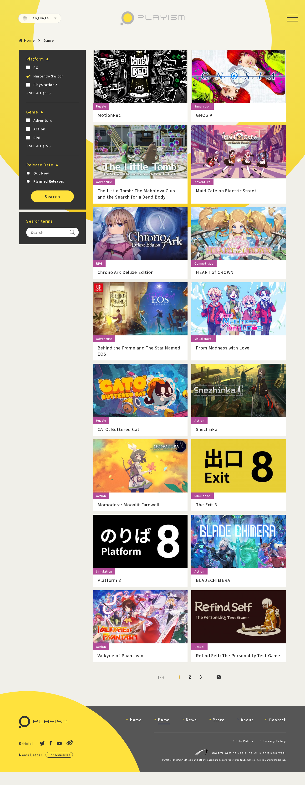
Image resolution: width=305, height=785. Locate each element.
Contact (277, 732)
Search (52, 197)
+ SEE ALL (38, 93)
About (247, 732)
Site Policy (241, 753)
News (191, 732)
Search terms (39, 221)
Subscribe (64, 768)
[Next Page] (219, 690)
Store (218, 732)
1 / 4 (160, 690)
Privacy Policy (273, 753)
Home (29, 40)
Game (164, 732)
